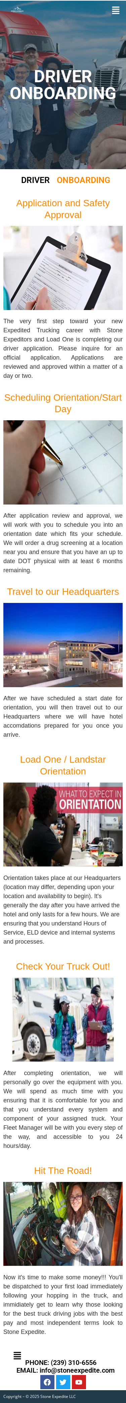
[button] (116, 10)
